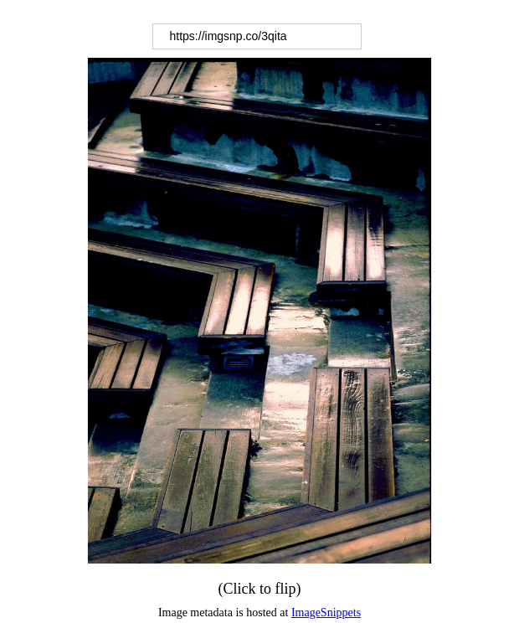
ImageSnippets (326, 612)
